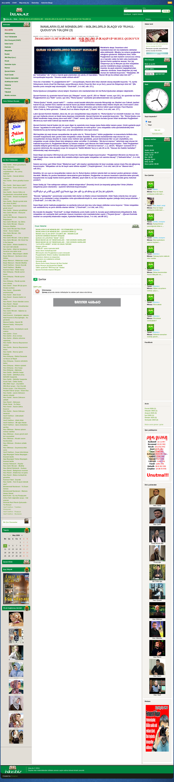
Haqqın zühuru (41, 246)
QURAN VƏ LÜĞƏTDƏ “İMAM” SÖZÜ (50, 238)
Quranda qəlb (41, 261)
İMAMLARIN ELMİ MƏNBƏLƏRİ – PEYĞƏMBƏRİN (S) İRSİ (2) (59, 229)
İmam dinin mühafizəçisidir (46, 250)
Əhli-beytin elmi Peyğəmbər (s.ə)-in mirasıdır (53, 253)
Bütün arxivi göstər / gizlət (154, 424)
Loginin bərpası (137, 14)
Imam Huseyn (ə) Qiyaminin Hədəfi (49, 265)
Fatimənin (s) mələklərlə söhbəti (48, 259)
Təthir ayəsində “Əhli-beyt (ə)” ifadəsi (50, 267)
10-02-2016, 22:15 (72, 36)
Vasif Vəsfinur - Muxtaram (12, 514)
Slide (51, 36)
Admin (41, 36)
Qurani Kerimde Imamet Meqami (48, 270)
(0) (87, 36)
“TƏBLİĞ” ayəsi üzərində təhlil (47, 248)
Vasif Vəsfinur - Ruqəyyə (12, 511)
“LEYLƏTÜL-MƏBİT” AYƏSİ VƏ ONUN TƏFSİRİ (53, 244)
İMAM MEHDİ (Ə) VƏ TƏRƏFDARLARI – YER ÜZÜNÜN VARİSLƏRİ (61, 240)
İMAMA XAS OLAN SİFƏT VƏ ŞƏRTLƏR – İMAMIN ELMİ (57, 234)
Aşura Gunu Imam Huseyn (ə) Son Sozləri (52, 263)
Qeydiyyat (127, 14)
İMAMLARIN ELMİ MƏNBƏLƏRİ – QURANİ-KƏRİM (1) (56, 231)
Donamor (14, 776)
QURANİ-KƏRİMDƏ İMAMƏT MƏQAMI (50, 236)
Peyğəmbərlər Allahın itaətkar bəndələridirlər (53, 255)
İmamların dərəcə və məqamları (48, 257)
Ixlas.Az (31, 768)
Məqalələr (57, 36)
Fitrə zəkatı (157, 304)
